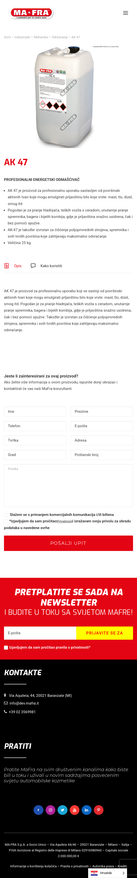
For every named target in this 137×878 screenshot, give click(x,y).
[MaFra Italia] (31, 13)
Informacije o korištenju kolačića (33, 866)
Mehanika (41, 37)
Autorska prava (103, 866)
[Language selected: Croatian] (107, 873)
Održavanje (60, 37)
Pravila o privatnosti (74, 866)
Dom (7, 37)
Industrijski (22, 37)
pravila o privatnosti (72, 647)
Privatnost (64, 521)
